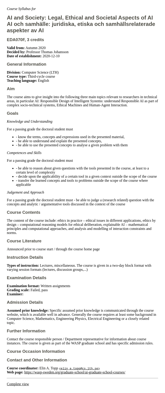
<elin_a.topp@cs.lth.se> (79, 368)
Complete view (18, 384)
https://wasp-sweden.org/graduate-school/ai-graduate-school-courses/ (74, 372)
